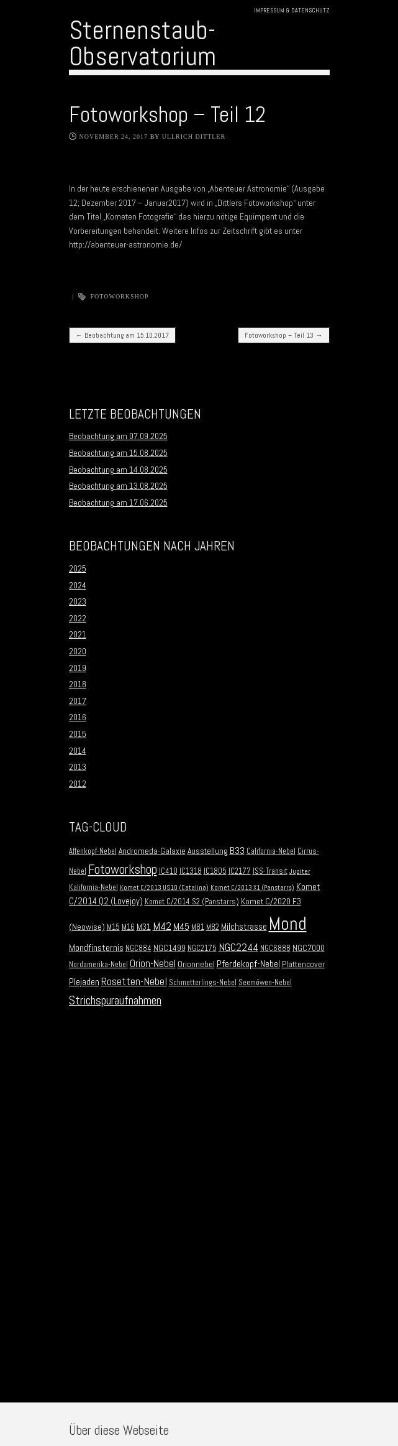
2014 (77, 750)
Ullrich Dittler (194, 136)
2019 (77, 668)
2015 (77, 733)
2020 (77, 651)
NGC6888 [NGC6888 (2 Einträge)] (275, 948)
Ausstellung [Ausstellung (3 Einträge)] (208, 851)
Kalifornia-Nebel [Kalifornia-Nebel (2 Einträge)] (93, 887)
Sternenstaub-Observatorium (142, 43)
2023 (77, 601)
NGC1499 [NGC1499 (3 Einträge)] (169, 948)
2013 (77, 766)
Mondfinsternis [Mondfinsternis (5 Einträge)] (96, 948)
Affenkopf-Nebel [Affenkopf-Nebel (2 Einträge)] (93, 851)
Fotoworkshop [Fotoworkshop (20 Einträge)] (122, 869)
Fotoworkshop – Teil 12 (167, 114)
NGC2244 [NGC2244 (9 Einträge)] (238, 947)
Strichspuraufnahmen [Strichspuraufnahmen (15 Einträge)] (115, 1000)
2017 (77, 701)
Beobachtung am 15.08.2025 (118, 452)
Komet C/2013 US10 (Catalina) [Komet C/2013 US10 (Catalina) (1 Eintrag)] (164, 888)
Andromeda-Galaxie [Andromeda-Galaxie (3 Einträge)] (152, 851)
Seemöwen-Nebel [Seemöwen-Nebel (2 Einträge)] (265, 983)
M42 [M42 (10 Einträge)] (162, 926)
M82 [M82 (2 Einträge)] (212, 927)
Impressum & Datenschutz (292, 10)
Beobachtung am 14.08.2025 (118, 469)
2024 (77, 585)
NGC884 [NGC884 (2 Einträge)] (138, 948)
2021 (77, 634)
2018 (77, 684)
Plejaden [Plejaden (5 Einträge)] (84, 982)
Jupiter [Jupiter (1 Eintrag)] (299, 872)
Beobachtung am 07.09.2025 (118, 436)
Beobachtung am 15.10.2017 (122, 335)
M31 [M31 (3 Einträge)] (144, 927)
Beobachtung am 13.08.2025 (118, 485)
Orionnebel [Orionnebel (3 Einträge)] (196, 964)
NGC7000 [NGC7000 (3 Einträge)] (308, 948)
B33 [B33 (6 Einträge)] (237, 850)
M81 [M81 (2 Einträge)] (197, 927)
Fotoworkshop (120, 296)
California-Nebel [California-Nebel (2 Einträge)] (271, 851)
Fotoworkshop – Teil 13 (283, 335)
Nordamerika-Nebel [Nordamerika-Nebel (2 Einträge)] (98, 965)
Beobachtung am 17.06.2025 (118, 502)
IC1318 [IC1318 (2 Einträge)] (190, 871)
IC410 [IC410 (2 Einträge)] (168, 871)
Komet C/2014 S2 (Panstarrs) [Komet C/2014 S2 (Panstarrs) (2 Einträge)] (192, 902)
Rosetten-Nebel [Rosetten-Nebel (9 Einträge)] (134, 981)
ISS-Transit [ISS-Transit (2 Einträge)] (270, 871)
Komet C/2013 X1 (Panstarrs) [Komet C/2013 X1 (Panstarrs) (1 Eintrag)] (252, 888)
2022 (77, 618)
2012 (77, 783)
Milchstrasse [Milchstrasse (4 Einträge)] (244, 926)
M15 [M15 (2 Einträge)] (113, 927)
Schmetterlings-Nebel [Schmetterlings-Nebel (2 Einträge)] (203, 983)
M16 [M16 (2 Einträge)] (128, 927)
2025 (77, 568)
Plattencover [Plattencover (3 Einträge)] (303, 964)
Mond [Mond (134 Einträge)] (288, 923)
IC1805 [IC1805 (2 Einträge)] (215, 871)
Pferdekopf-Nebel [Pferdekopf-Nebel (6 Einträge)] (248, 963)
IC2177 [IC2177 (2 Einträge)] (239, 871)
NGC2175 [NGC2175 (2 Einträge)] (202, 948)
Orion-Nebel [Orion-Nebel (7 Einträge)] (153, 963)
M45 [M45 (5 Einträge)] (181, 926)
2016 (77, 717)
